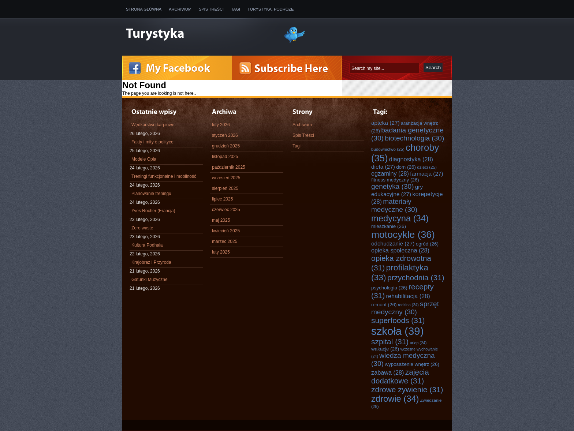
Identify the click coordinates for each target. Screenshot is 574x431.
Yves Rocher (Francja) (153, 210)
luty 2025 (221, 252)
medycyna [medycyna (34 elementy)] (400, 218)
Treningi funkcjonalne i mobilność (163, 176)
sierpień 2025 (225, 188)
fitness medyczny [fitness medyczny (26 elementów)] (395, 180)
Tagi (235, 9)
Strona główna (143, 9)
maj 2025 (221, 220)
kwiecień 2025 (226, 230)
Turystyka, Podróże (270, 9)
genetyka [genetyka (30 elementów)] (392, 186)
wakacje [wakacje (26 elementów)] (385, 349)
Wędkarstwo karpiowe (152, 124)
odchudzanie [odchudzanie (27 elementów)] (392, 243)
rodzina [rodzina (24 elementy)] (408, 305)
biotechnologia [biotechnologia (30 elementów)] (414, 138)
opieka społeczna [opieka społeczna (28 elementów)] (400, 250)
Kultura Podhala (147, 245)
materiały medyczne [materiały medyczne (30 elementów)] (394, 205)
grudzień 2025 (226, 146)
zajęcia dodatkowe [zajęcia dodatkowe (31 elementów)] (400, 376)
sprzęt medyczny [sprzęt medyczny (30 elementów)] (405, 308)
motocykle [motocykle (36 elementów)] (403, 234)
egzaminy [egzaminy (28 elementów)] (390, 173)
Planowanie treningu (151, 193)
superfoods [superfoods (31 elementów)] (398, 320)
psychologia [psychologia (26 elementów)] (389, 288)
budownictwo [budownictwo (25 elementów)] (388, 149)
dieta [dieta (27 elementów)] (383, 167)
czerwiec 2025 (226, 209)
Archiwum (180, 9)
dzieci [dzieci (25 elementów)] (427, 167)
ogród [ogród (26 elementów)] (427, 244)
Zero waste (142, 228)
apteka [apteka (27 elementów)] (385, 123)
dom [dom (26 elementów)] (406, 167)
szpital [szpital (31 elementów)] (390, 341)
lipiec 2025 (222, 199)
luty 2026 (221, 124)
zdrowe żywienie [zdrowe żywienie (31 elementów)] (407, 389)
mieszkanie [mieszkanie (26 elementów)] (388, 226)
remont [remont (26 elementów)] (384, 304)
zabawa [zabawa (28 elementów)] (387, 372)
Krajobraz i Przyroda (151, 262)
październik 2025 (228, 167)
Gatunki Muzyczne (149, 279)
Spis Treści (211, 9)
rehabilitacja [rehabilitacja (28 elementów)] (408, 296)
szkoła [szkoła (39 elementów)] (397, 331)
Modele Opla (143, 159)
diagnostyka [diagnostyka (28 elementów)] (411, 159)
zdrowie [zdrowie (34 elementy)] (395, 399)
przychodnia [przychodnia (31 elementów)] (415, 277)
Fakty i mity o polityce (152, 142)
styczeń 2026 (225, 135)
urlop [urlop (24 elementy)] (418, 343)
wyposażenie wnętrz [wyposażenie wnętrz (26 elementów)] (412, 364)
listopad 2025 (225, 156)
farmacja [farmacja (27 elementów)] (426, 173)
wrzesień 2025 (226, 177)
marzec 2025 (224, 241)
